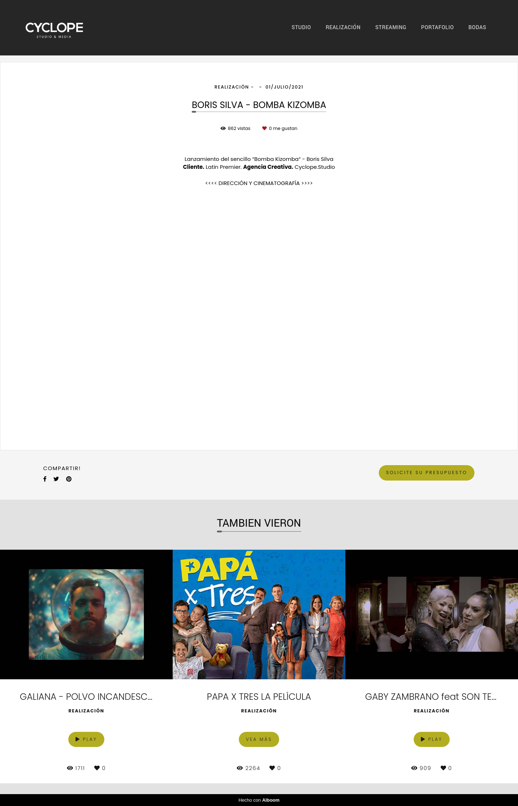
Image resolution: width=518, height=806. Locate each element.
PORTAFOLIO (437, 27)
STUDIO (301, 27)
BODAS (477, 27)
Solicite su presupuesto (426, 472)
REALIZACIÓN (343, 27)
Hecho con (259, 800)
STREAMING (390, 27)
